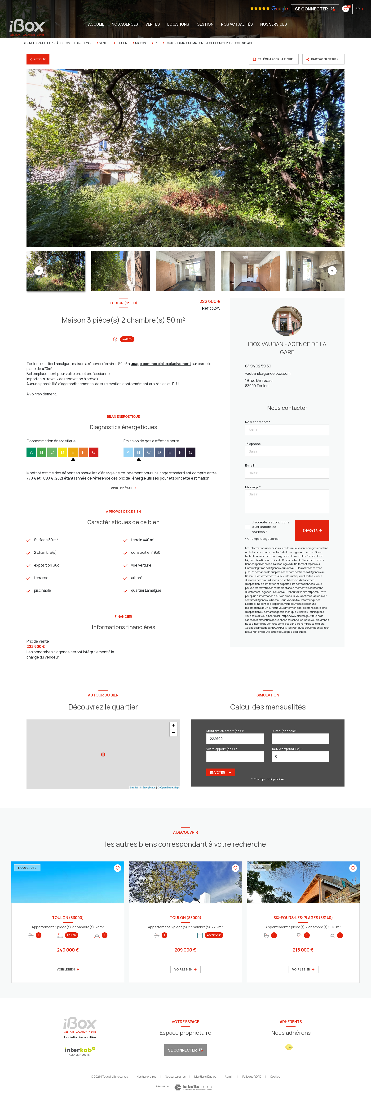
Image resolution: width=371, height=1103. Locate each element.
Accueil (96, 24)
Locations (178, 24)
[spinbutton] (300, 759)
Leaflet (134, 790)
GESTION (205, 24)
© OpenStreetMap (168, 790)
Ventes (153, 24)
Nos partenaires (175, 1080)
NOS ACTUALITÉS (237, 24)
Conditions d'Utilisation (263, 631)
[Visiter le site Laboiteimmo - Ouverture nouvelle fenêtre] (193, 1091)
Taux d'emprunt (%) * (287, 752)
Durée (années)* (284, 734)
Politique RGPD (251, 1080)
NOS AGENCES (125, 24)
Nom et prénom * (257, 422)
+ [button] (173, 728)
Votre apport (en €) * (221, 752)
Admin (229, 1080)
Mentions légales (205, 1080)
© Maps (148, 790)
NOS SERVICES (273, 24)
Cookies (275, 1079)
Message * (253, 487)
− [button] (173, 736)
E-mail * (250, 465)
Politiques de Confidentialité (309, 627)
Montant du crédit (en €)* (225, 734)
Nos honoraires (146, 1080)
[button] (332, 270)
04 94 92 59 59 (258, 366)
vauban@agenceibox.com (268, 373)
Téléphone (253, 444)
